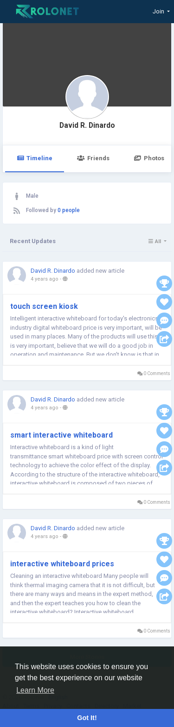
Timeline (34, 158)
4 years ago (44, 279)
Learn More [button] (35, 690)
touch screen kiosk (45, 306)
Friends (93, 158)
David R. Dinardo (87, 125)
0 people (69, 210)
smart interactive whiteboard (61, 435)
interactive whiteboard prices (63, 563)
